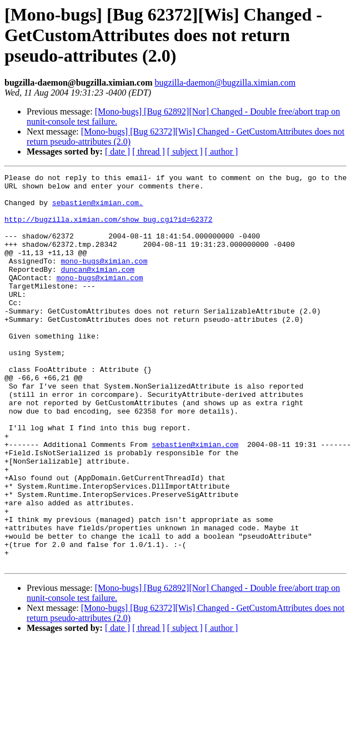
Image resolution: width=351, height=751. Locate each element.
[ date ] (117, 151)
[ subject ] (185, 151)
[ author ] (221, 151)
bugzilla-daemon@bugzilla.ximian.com (224, 82)
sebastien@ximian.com (195, 499)
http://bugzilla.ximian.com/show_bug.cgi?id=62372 (108, 229)
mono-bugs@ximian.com (104, 279)
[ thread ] (148, 151)
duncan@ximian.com (97, 289)
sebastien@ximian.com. (97, 209)
